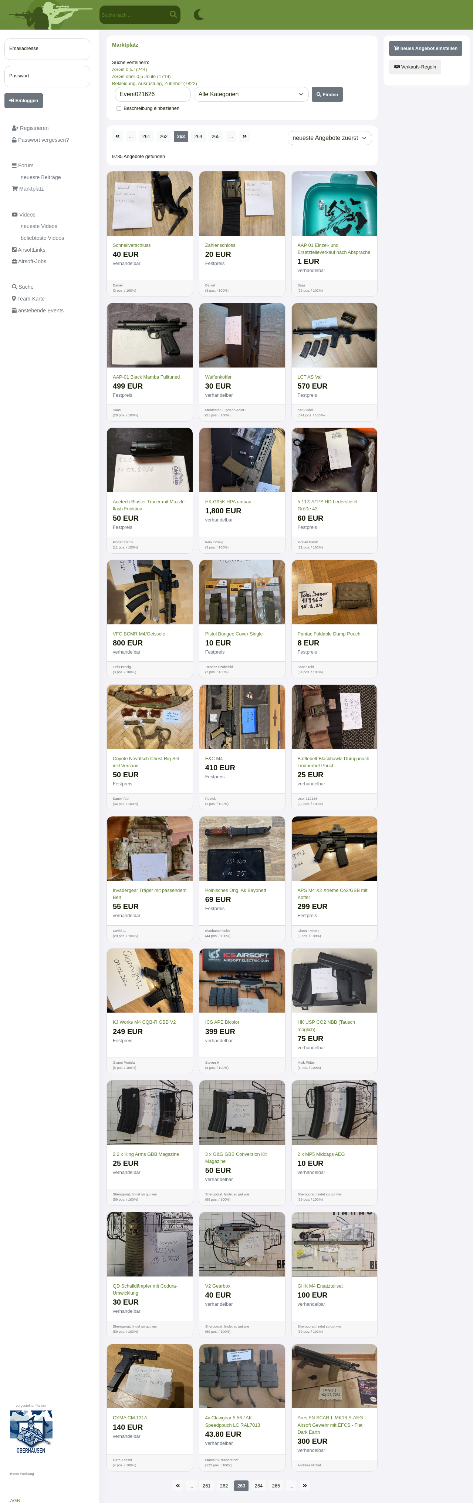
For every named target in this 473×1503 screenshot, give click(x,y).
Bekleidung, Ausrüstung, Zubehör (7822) (154, 83)
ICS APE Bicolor (222, 1022)
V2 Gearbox (217, 1286)
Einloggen (23, 100)
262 (164, 136)
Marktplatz (125, 45)
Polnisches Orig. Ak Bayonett (235, 890)
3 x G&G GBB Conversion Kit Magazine (236, 1157)
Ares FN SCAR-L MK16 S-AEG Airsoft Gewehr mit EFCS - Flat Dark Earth (330, 1425)
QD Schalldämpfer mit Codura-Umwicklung (145, 1289)
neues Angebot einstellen (425, 48)
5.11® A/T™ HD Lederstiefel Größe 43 (328, 505)
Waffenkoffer (218, 377)
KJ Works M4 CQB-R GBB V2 (144, 1022)
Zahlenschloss (220, 245)
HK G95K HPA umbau (228, 501)
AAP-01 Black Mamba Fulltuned (146, 377)
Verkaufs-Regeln (415, 67)
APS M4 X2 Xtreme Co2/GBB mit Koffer (333, 894)
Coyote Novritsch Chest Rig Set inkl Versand (146, 762)
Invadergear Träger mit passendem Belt (149, 894)
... (131, 136)
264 (198, 136)
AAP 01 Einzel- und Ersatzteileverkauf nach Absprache (334, 248)
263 (181, 136)
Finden (327, 94)
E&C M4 (214, 758)
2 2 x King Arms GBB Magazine (146, 1154)
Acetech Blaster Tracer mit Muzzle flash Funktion (149, 505)
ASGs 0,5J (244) (129, 69)
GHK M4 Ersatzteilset (320, 1286)
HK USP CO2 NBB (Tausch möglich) (326, 1025)
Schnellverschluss (132, 245)
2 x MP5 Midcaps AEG (321, 1154)
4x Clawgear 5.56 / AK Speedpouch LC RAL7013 (232, 1421)
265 (215, 136)
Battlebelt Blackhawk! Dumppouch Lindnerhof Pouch (333, 762)
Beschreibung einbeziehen (151, 108)
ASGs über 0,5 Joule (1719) (141, 76)
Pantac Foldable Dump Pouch (329, 634)
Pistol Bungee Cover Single (234, 634)
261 (146, 136)
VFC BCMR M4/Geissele (139, 634)
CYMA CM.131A (130, 1417)
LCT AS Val (310, 377)
